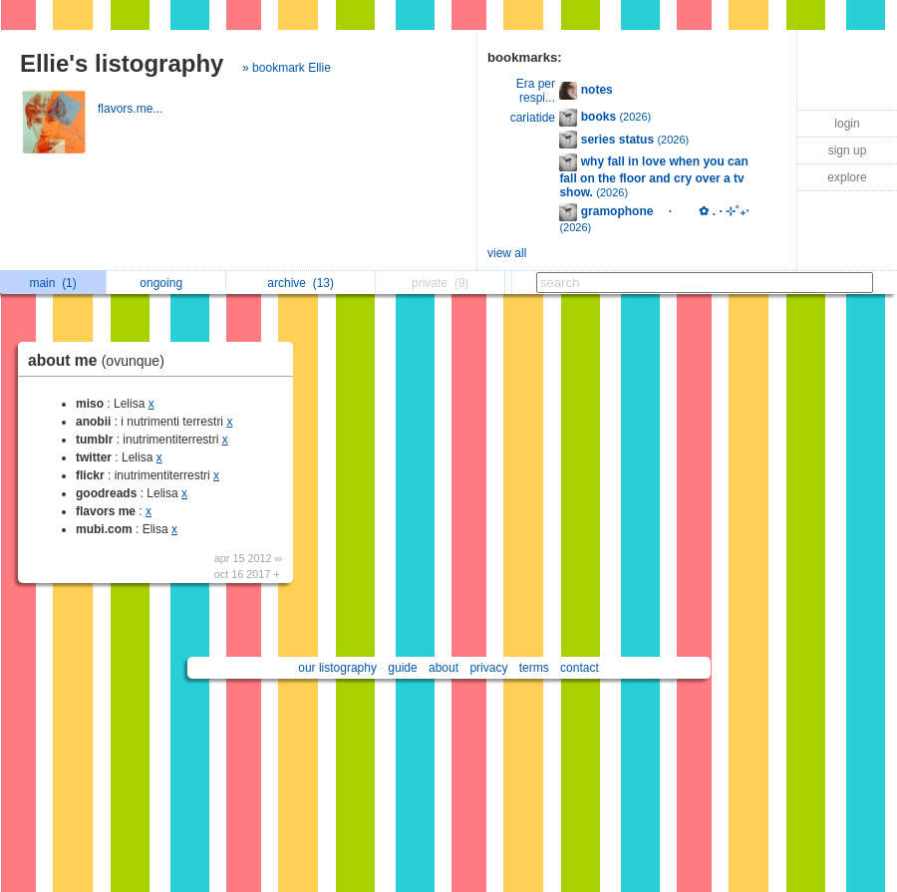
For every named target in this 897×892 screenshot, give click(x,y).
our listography (337, 668)
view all (506, 253)
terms (534, 668)
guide (402, 668)
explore (846, 177)
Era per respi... (535, 91)
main (52, 283)
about (443, 668)
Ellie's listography (121, 63)
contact (579, 668)
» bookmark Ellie (286, 68)
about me (101, 360)
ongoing (166, 283)
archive (300, 283)
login (846, 124)
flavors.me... (132, 109)
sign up (847, 150)
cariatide (532, 118)
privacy (488, 668)
